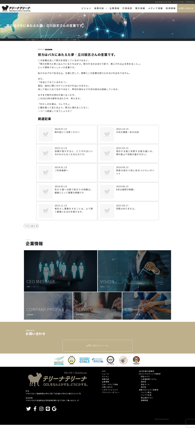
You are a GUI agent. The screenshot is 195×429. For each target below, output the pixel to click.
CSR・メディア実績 (110, 384)
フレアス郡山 (146, 392)
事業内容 (105, 379)
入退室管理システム (149, 379)
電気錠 (143, 382)
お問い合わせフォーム (97, 345)
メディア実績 (155, 8)
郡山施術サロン (147, 398)
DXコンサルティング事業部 (150, 374)
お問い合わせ (186, 8)
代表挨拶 (127, 8)
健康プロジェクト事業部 (148, 390)
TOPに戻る (31, 226)
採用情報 (171, 8)
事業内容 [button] (99, 8)
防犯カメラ (145, 376)
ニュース (105, 374)
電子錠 (143, 387)
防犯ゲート (145, 384)
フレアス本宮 (146, 395)
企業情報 (115, 8)
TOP (104, 371)
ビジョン (86, 8)
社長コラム (48, 49)
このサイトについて (110, 390)
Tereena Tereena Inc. (163, 419)
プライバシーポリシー (111, 392)
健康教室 (144, 400)
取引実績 (140, 8)
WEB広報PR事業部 (146, 371)
